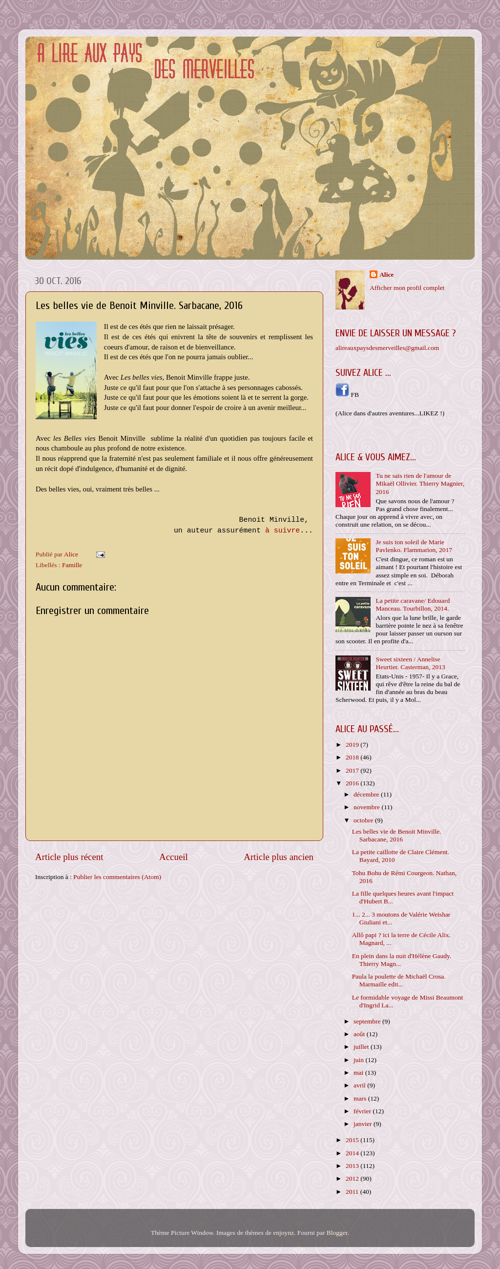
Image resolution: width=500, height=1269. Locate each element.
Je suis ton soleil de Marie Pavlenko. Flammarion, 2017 (413, 545)
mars (361, 1098)
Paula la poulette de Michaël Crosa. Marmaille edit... (399, 980)
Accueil (173, 857)
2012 (353, 1178)
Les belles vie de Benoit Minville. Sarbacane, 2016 (396, 835)
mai (359, 1072)
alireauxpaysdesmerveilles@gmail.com (387, 347)
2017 (353, 770)
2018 (353, 757)
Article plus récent (69, 857)
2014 (353, 1153)
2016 (353, 783)
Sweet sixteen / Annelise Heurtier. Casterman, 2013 (410, 663)
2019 (353, 744)
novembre (367, 807)
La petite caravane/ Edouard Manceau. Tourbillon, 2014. (412, 604)
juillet (362, 1046)
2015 (353, 1140)
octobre (364, 820)
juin (359, 1060)
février (363, 1111)
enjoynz (283, 1232)
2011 (353, 1191)
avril (360, 1085)
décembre (367, 794)
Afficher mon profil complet (407, 287)
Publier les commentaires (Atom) (117, 876)
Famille (72, 565)
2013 (353, 1165)
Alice (386, 274)
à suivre (282, 530)
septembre (368, 1021)
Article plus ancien (278, 857)
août (360, 1034)
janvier (364, 1123)
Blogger (337, 1232)
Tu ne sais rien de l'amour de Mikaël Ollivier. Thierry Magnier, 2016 (419, 483)
